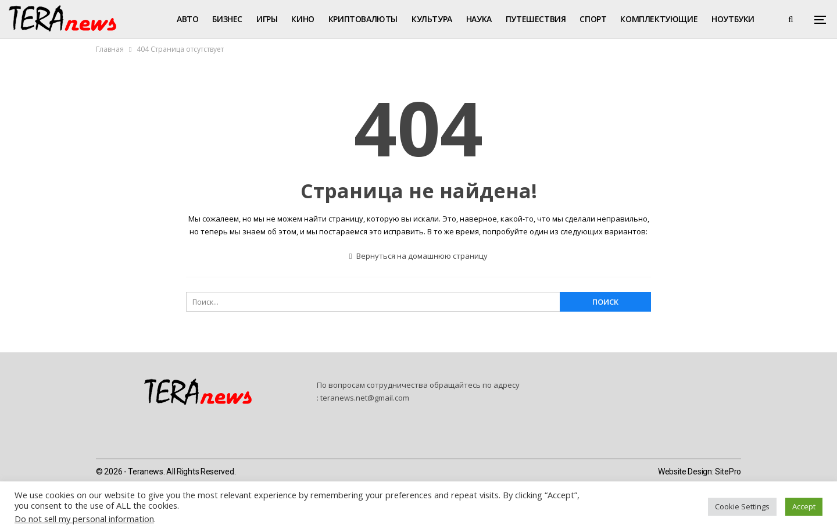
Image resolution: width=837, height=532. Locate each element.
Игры (266, 18)
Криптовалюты (363, 18)
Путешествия (536, 18)
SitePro (728, 471)
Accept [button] (803, 506)
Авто (187, 18)
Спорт (593, 18)
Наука (479, 18)
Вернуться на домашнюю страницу (418, 256)
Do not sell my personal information (84, 518)
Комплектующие (659, 18)
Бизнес (227, 18)
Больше (728, 18)
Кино (302, 18)
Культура (432, 18)
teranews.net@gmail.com (364, 397)
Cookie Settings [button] (742, 506)
